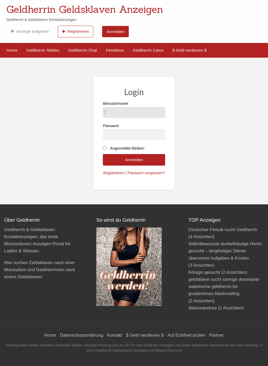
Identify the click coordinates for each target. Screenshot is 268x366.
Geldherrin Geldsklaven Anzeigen (84, 9)
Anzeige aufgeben (30, 31)
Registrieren (75, 31)
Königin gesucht (204, 272)
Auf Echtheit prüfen (186, 335)
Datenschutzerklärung (81, 335)
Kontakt (114, 335)
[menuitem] (29, 31)
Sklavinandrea (202, 307)
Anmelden (116, 31)
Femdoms (115, 50)
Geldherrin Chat (82, 50)
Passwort (134, 132)
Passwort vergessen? (146, 173)
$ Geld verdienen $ (189, 50)
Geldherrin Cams (148, 50)
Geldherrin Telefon (42, 50)
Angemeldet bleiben (127, 148)
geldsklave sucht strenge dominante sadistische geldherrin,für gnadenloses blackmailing (223, 286)
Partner (216, 335)
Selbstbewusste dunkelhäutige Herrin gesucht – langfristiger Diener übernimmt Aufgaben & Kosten (225, 250)
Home (12, 50)
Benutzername (134, 109)
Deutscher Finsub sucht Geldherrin (222, 229)
